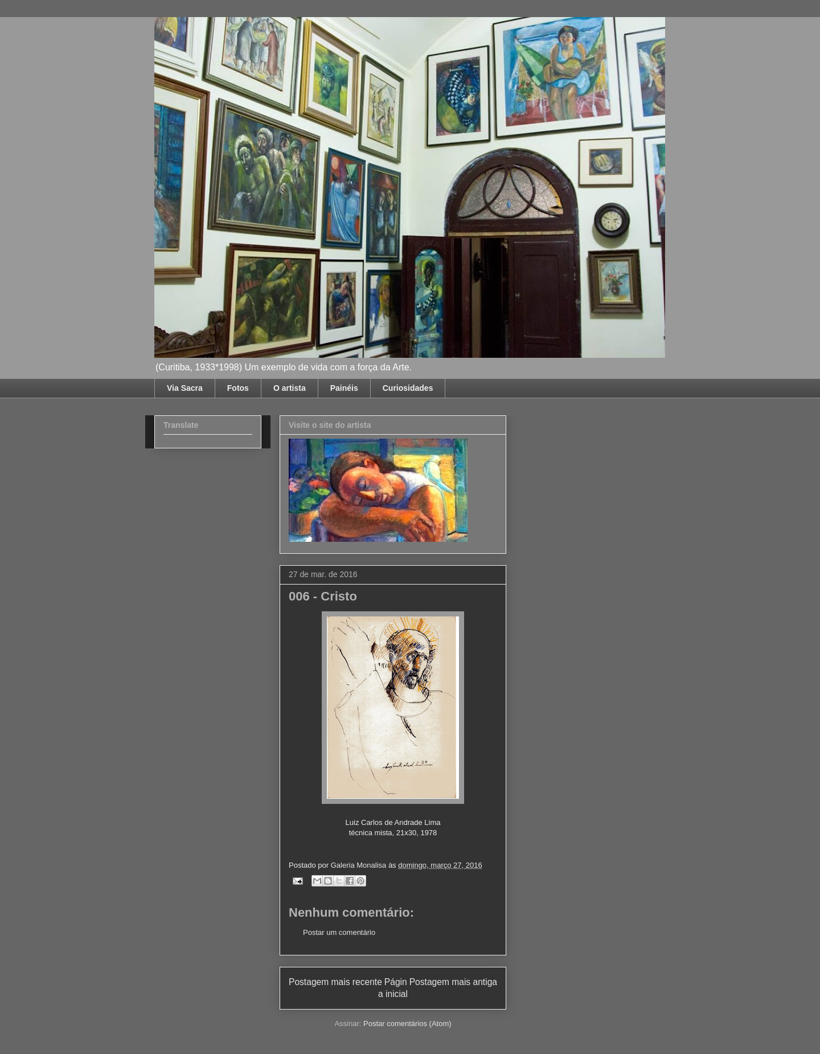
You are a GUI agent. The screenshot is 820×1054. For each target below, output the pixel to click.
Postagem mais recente (335, 982)
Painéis (344, 388)
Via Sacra (185, 388)
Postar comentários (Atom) (407, 1023)
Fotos (238, 388)
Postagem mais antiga (453, 982)
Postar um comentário (339, 932)
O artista (289, 388)
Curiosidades (408, 388)
